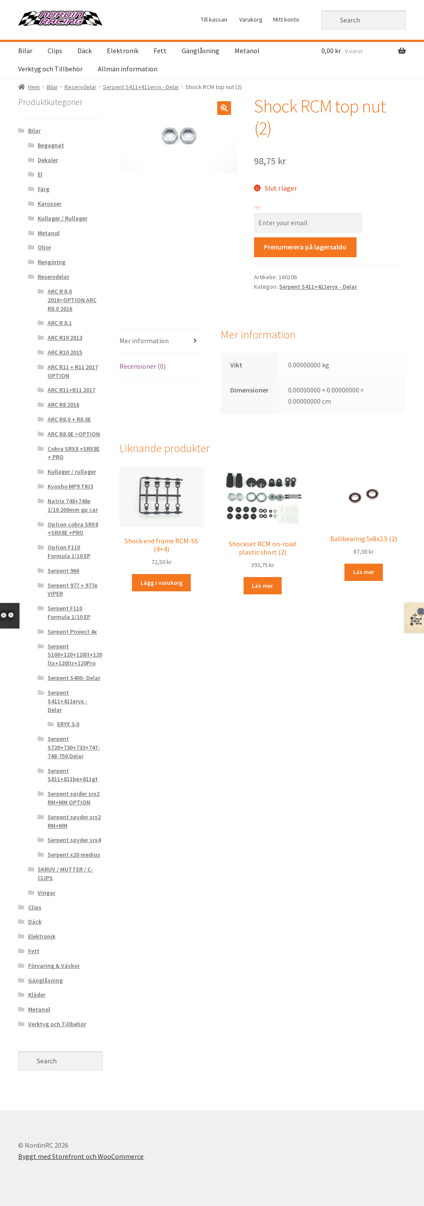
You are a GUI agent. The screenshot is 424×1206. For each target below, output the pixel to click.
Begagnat (51, 145)
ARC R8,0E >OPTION (74, 434)
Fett (160, 50)
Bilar (25, 50)
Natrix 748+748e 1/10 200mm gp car (73, 505)
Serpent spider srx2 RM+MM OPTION (74, 798)
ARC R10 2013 (65, 337)
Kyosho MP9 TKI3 (70, 486)
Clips (55, 50)
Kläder (36, 995)
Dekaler (48, 160)
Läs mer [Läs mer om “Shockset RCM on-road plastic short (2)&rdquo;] (262, 586)
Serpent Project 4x (72, 631)
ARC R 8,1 (60, 323)
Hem (34, 87)
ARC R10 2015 (65, 352)
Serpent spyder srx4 (74, 840)
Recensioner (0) (142, 366)
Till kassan (214, 19)
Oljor (44, 247)
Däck (84, 50)
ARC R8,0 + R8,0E (69, 419)
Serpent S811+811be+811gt (73, 775)
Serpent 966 (63, 570)
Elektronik (122, 50)
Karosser (49, 203)
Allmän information (127, 68)
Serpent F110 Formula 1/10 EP (69, 612)
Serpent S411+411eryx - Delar (141, 87)
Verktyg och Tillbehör (50, 68)
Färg (43, 189)
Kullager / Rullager (62, 218)
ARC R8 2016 (63, 404)
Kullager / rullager (72, 471)
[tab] (161, 341)
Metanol (247, 50)
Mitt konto (286, 19)
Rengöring (51, 262)
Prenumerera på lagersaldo (305, 246)
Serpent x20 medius (74, 854)
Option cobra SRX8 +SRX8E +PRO (73, 528)
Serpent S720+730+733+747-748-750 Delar (74, 747)
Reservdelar (80, 87)
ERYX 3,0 (68, 724)
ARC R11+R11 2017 (71, 390)
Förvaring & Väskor (54, 966)
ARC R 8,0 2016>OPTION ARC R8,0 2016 (72, 300)
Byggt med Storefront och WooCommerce (81, 1156)
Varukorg (251, 19)
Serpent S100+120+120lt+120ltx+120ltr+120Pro (75, 654)
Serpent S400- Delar (74, 678)
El (40, 174)
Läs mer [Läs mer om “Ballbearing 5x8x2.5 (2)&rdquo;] (363, 572)
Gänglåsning (200, 50)
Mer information (144, 340)
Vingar (46, 893)
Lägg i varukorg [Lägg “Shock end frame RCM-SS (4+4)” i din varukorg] (162, 583)
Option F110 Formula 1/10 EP (69, 551)
